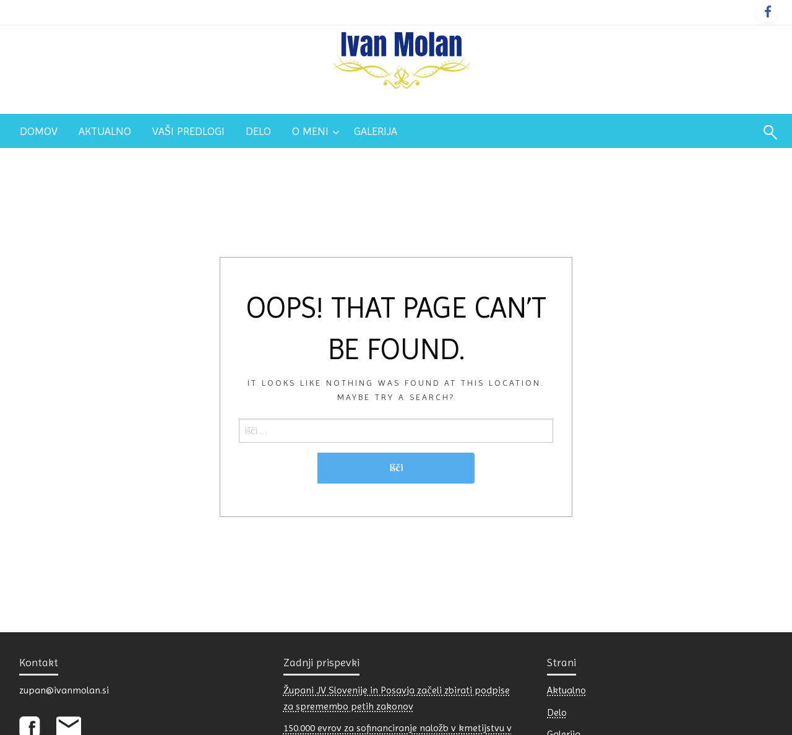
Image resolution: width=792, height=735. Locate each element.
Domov (39, 130)
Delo (258, 130)
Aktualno (105, 130)
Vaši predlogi (188, 130)
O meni (310, 130)
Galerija (375, 130)
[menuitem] (38, 131)
